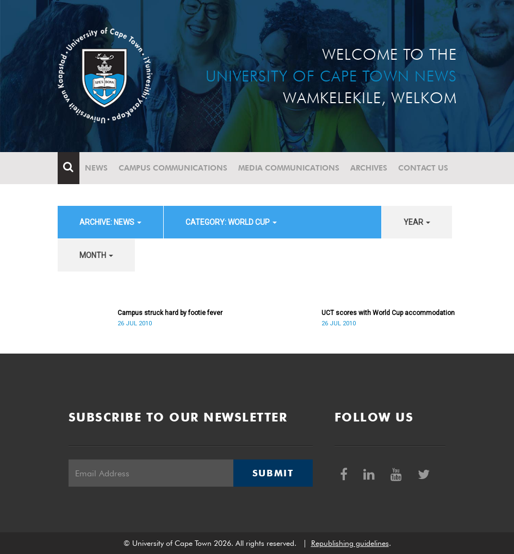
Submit (273, 473)
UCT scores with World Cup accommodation (388, 313)
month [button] (96, 255)
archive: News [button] (110, 222)
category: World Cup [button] (231, 222)
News (96, 167)
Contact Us (423, 167)
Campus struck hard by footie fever (169, 313)
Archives (368, 167)
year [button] (417, 222)
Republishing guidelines (350, 543)
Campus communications (173, 167)
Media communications (288, 167)
